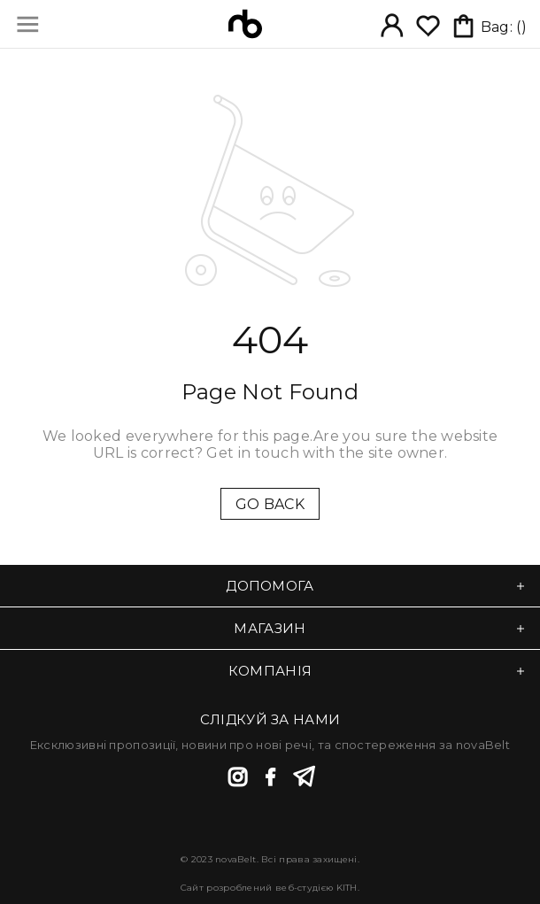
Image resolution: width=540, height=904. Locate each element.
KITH (347, 887)
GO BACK (270, 504)
